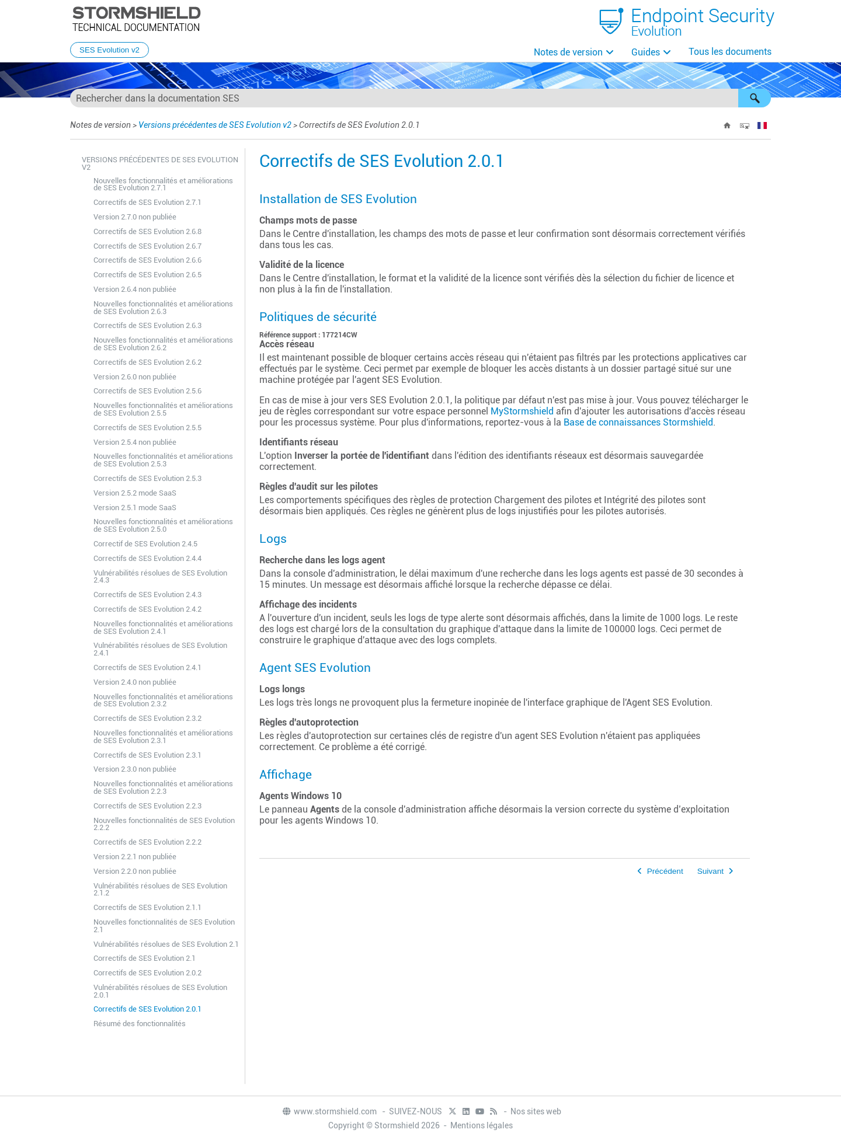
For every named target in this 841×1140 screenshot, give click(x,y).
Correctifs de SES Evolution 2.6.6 (147, 260)
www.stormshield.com (329, 1111)
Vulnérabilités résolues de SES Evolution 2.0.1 (160, 991)
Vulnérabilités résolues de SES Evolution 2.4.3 (160, 577)
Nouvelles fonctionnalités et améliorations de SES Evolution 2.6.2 (163, 344)
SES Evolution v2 (109, 50)
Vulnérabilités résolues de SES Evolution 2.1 (166, 944)
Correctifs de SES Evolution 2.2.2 (147, 842)
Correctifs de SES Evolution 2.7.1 (147, 202)
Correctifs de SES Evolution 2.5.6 (147, 390)
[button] (754, 98)
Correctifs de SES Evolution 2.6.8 (147, 231)
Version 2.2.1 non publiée (134, 856)
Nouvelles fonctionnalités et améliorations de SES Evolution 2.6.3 (163, 307)
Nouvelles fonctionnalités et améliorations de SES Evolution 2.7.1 (163, 184)
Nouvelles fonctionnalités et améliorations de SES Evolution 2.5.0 (163, 525)
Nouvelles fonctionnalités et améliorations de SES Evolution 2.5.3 (163, 460)
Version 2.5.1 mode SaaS (134, 507)
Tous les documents (730, 51)
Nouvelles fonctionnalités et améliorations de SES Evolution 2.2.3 (163, 787)
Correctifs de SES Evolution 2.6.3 (147, 325)
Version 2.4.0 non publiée (134, 682)
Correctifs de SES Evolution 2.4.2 (147, 609)
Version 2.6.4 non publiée (134, 289)
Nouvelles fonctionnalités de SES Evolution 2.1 (164, 926)
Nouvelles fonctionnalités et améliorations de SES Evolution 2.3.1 (163, 736)
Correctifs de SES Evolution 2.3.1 (147, 755)
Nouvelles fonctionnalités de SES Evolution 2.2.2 (164, 824)
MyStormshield (522, 411)
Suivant (710, 871)
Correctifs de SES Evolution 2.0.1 (147, 1009)
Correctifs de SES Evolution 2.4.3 (147, 594)
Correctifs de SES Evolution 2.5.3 (147, 478)
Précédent (665, 871)
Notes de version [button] (568, 52)
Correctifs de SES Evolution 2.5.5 (147, 427)
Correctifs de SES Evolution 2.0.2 (147, 972)
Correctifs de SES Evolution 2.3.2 (147, 718)
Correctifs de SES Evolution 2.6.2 (147, 362)
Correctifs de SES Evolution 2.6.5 (147, 274)
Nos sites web (535, 1111)
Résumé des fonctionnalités (139, 1023)
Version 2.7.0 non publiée (134, 216)
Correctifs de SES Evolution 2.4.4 (147, 558)
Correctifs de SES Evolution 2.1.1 (147, 907)
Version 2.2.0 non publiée (134, 871)
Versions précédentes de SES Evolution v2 (214, 125)
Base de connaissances (638, 422)
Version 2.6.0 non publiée (134, 376)
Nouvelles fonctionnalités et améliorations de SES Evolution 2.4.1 (163, 627)
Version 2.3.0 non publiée (134, 769)
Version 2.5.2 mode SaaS (134, 493)
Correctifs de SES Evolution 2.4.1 (147, 667)
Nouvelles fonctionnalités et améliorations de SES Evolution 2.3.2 (163, 700)
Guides (645, 52)
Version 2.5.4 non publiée (134, 442)
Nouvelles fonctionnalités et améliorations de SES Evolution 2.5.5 (163, 409)
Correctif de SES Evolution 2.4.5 (145, 543)
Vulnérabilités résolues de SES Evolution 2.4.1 (160, 649)
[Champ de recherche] (420, 98)
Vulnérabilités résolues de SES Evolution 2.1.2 (160, 889)
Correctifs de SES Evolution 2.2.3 (147, 805)
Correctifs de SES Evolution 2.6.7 (147, 246)
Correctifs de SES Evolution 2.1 (144, 958)
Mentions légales (481, 1125)
